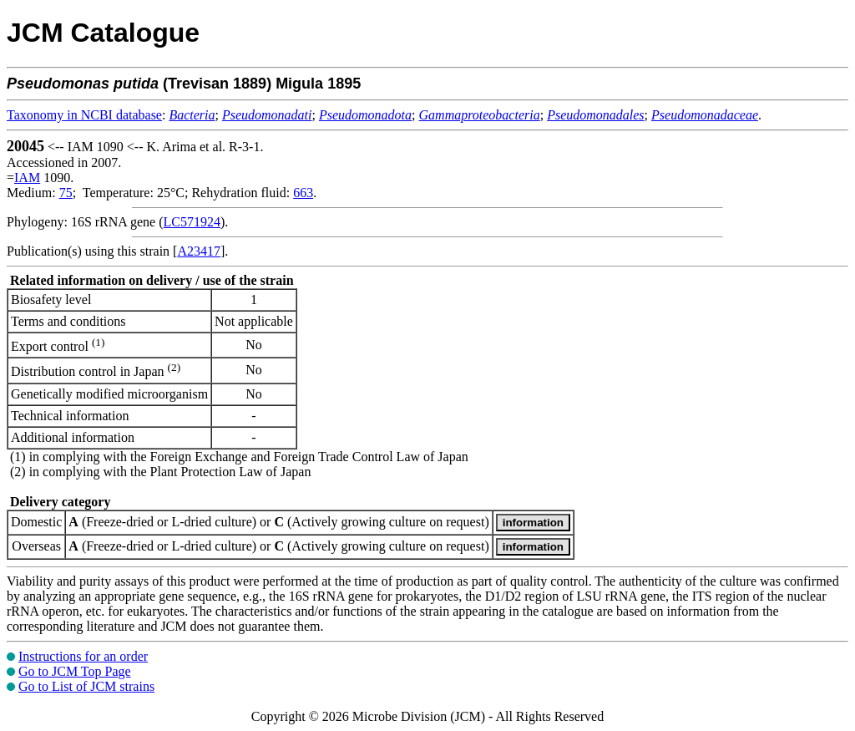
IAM (27, 177)
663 (303, 192)
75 (66, 192)
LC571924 (192, 222)
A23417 (198, 251)
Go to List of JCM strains (86, 686)
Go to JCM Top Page (74, 671)
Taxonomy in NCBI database (84, 115)
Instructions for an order (83, 656)
